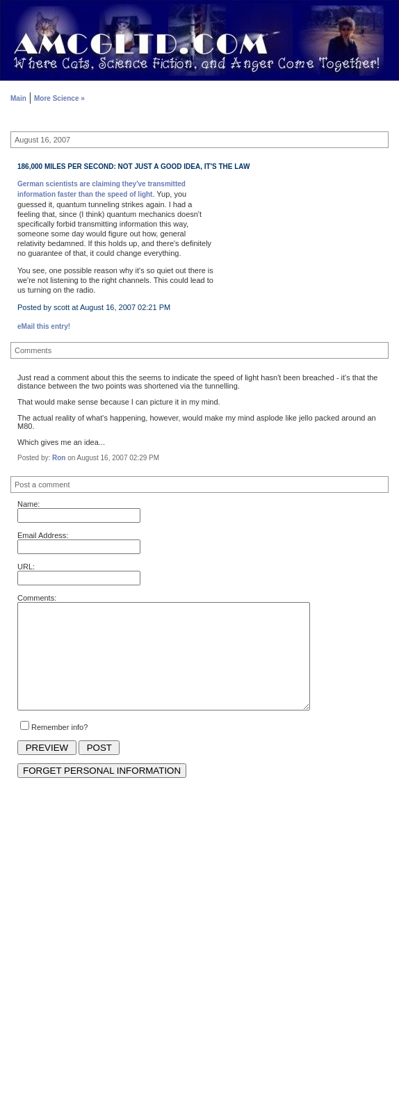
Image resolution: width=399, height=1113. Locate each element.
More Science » (59, 98)
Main (18, 98)
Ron (58, 458)
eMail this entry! (43, 326)
